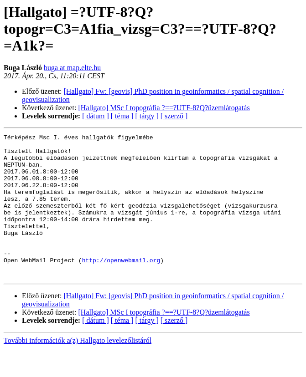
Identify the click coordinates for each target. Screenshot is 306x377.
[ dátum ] (95, 116)
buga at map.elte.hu (72, 67)
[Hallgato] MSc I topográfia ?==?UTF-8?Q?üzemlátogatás (164, 108)
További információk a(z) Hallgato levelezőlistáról (77, 369)
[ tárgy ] (147, 116)
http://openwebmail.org (121, 286)
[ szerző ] (174, 116)
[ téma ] (122, 116)
